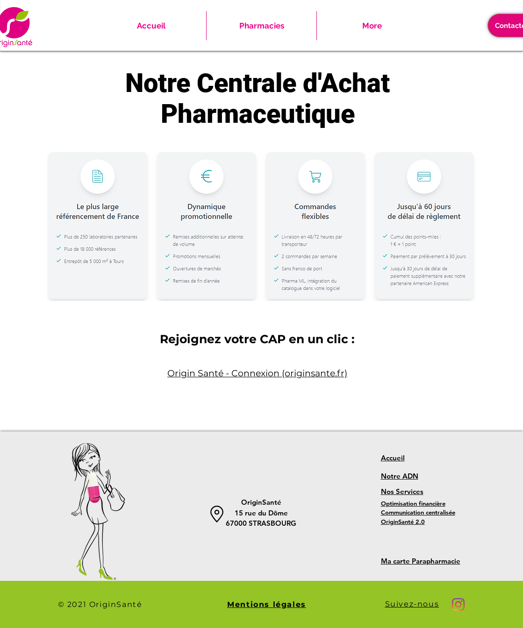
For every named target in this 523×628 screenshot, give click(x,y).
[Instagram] (458, 604)
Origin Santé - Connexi (217, 373)
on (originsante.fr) (307, 373)
